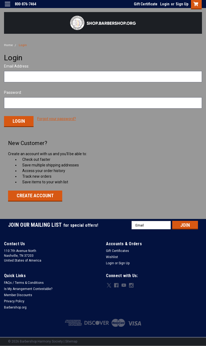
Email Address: (16, 66)
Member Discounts (18, 294)
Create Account (35, 195)
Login (165, 4)
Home (8, 45)
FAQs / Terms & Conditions (24, 282)
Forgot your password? (56, 119)
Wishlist (112, 256)
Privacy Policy (14, 300)
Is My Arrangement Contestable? (28, 288)
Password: (13, 92)
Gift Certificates (117, 250)
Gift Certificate (145, 4)
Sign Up (182, 4)
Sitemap (71, 341)
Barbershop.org (15, 306)
